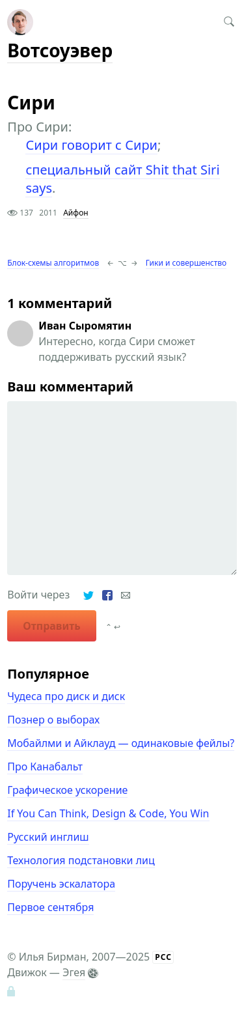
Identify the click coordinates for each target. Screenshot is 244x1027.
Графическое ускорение (67, 790)
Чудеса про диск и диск (66, 696)
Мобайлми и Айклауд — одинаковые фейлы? (120, 743)
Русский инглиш (47, 837)
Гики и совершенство (186, 262)
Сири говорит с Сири (91, 145)
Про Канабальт (45, 766)
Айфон (75, 212)
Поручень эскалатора (61, 884)
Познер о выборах (53, 719)
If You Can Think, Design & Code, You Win (108, 813)
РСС (163, 957)
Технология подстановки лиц (81, 860)
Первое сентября (50, 907)
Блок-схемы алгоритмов (53, 262)
